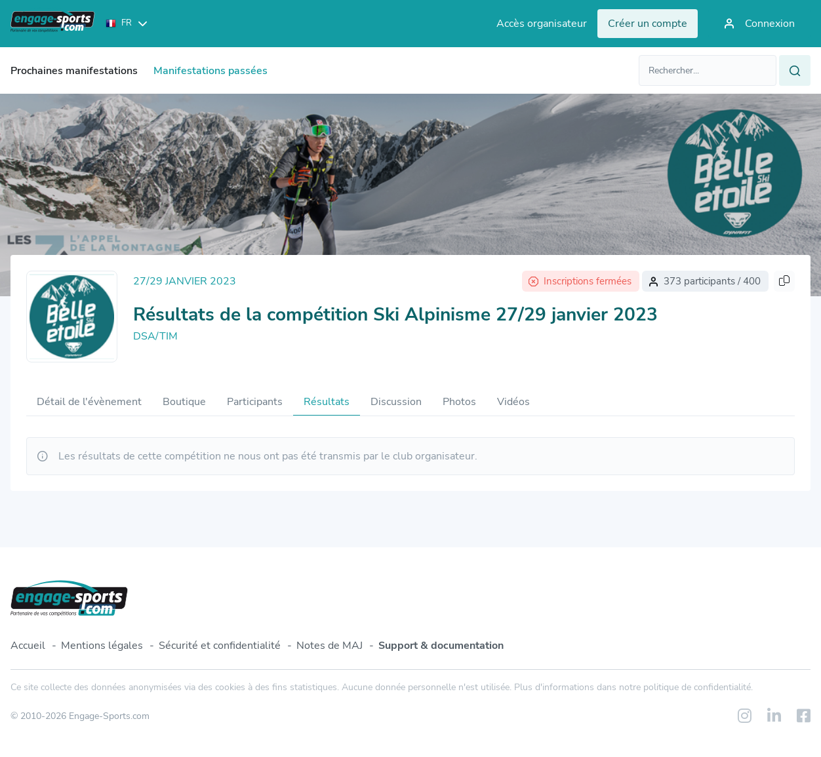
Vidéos (513, 402)
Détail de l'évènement (89, 402)
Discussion (396, 402)
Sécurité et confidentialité (220, 645)
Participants (255, 402)
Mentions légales (102, 645)
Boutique (184, 402)
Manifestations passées (210, 71)
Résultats (327, 402)
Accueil (27, 645)
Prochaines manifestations (74, 71)
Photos (459, 402)
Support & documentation (441, 645)
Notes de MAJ (329, 645)
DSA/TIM (155, 336)
